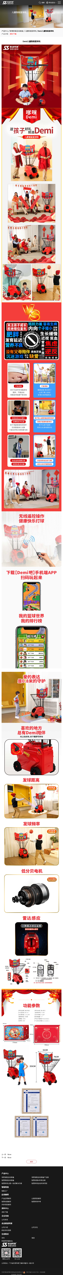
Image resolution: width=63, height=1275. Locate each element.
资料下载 (13, 34)
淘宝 (33, 1238)
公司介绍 (5, 1227)
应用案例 (5, 1195)
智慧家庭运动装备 (16, 31)
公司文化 (35, 1227)
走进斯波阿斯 (7, 1223)
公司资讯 (5, 1220)
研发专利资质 (6, 1230)
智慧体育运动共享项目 (39, 1183)
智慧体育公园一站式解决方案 (12, 1183)
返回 (31, 1162)
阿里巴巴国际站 (7, 1241)
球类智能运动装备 (8, 1177)
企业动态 (5, 1216)
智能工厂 (5, 1191)
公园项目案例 (36, 1198)
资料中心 (5, 1208)
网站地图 (42, 1272)
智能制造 (5, 1187)
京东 (3, 1238)
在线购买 (5, 1234)
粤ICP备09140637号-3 (32, 1272)
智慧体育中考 (36, 1201)
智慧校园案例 (6, 1201)
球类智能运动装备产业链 (40, 1177)
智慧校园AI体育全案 (39, 1180)
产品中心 (5, 31)
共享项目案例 (6, 1204)
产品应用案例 (6, 1198)
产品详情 (5, 34)
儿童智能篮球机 (30, 31)
